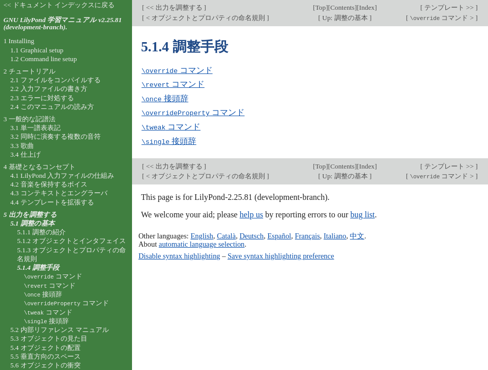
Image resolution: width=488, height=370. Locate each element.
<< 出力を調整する (174, 7)
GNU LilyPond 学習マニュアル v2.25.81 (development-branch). (63, 23)
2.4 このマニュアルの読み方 (52, 106)
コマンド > (442, 18)
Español (279, 234)
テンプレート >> (449, 7)
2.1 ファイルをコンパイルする (55, 80)
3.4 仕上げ (25, 154)
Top (320, 7)
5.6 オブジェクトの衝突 (45, 365)
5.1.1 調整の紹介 (41, 232)
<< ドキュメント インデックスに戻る (59, 5)
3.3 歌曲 (22, 146)
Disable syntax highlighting (179, 254)
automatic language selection (202, 242)
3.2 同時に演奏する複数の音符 (55, 136)
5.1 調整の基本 (32, 223)
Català (226, 234)
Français (307, 234)
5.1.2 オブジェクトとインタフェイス (71, 241)
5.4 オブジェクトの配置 (45, 347)
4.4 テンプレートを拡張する (52, 202)
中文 (357, 234)
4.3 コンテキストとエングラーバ (58, 193)
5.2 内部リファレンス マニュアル (59, 330)
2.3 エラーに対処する (42, 98)
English (202, 234)
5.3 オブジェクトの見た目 (48, 338)
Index (366, 7)
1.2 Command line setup (43, 59)
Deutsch (251, 234)
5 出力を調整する (30, 214)
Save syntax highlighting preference (281, 254)
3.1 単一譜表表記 (35, 128)
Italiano (335, 234)
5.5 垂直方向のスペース (45, 356)
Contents (342, 7)
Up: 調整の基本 (345, 18)
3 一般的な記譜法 (29, 119)
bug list (362, 213)
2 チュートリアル (29, 71)
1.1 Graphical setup (37, 50)
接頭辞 (165, 98)
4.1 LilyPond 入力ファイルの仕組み (62, 175)
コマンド (177, 70)
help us (251, 213)
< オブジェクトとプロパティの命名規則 (205, 18)
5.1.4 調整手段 (38, 267)
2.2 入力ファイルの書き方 (48, 88)
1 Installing (19, 41)
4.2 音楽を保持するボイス (48, 184)
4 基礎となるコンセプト (40, 167)
